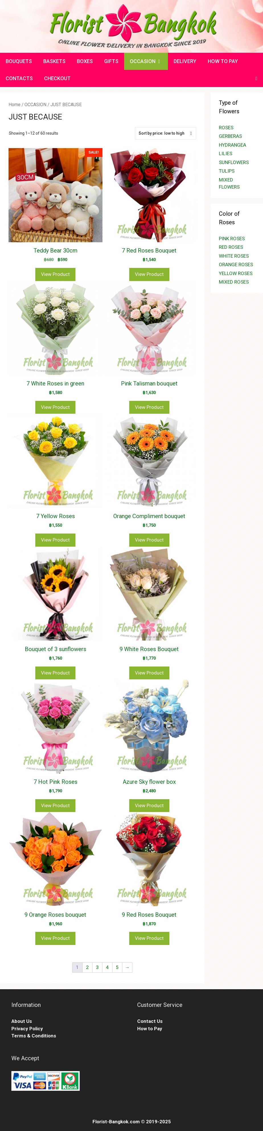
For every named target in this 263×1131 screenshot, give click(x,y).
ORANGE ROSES (236, 264)
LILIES (225, 153)
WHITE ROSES (234, 256)
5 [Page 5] (117, 967)
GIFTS (111, 61)
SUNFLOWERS (234, 162)
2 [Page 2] (87, 967)
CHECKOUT (57, 78)
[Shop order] (165, 133)
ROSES (226, 127)
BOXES (85, 61)
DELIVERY (185, 61)
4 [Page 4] (107, 967)
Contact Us (150, 1021)
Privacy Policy (27, 1028)
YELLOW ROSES (235, 273)
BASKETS (54, 61)
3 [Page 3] (97, 967)
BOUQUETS (19, 61)
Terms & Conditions (33, 1036)
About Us (21, 1021)
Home (14, 104)
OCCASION (149, 61)
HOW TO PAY (223, 61)
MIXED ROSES (234, 282)
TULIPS (227, 171)
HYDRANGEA (232, 145)
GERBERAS (230, 136)
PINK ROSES (232, 238)
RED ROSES (231, 247)
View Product (55, 274)
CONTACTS (19, 78)
